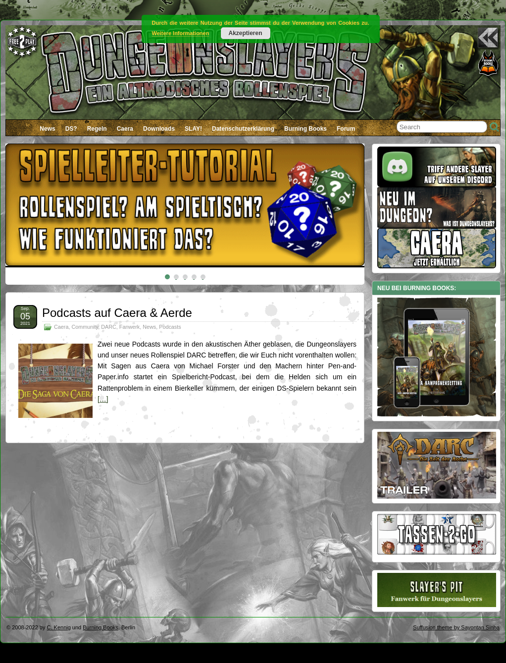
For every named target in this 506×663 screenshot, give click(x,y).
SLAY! (193, 128)
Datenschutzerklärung (243, 128)
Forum (346, 128)
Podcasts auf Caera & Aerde (117, 312)
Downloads (159, 128)
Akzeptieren (245, 33)
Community (84, 327)
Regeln (97, 128)
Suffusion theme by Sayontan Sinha (456, 627)
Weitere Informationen (180, 33)
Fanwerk (129, 327)
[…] (103, 399)
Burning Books (305, 128)
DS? (71, 128)
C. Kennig (59, 627)
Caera (125, 128)
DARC (108, 327)
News (47, 128)
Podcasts (170, 327)
